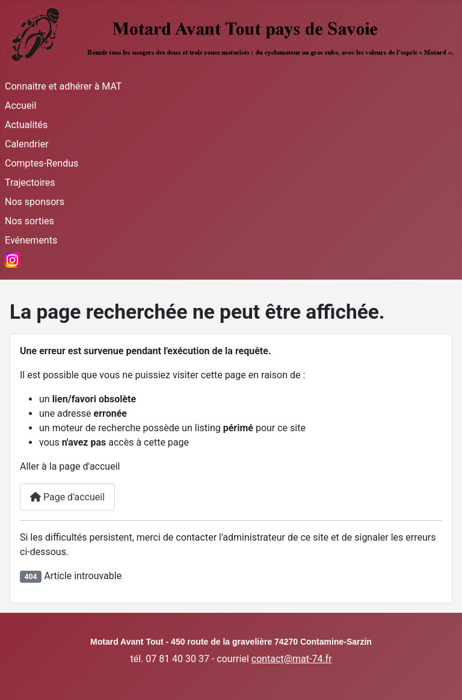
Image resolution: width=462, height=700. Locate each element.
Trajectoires (30, 182)
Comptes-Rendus (41, 163)
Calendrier (27, 144)
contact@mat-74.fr (291, 659)
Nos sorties (29, 221)
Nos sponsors (34, 201)
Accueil (20, 105)
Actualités (26, 124)
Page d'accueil (67, 497)
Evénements (31, 240)
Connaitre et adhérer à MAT (63, 86)
